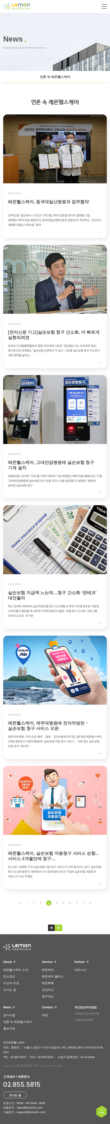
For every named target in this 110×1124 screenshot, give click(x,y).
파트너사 (80, 970)
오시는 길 (9, 989)
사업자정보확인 (84, 1019)
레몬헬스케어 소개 (15, 970)
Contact (49, 1007)
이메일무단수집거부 (86, 1013)
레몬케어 (48, 970)
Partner (81, 962)
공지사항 (9, 1015)
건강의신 (48, 989)
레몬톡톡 (48, 983)
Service (49, 962)
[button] (51, 928)
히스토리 (9, 976)
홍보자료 (9, 1028)
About (9, 962)
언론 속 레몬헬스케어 (55, 77)
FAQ (45, 1015)
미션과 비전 (11, 983)
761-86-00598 (87, 1057)
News (8, 1007)
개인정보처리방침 (85, 1007)
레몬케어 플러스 (53, 976)
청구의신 (48, 996)
